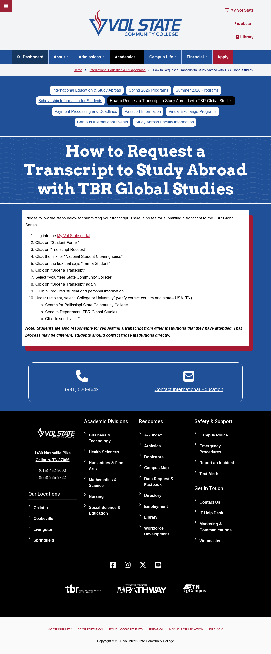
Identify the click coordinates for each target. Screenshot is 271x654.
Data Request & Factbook (158, 482)
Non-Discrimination (186, 629)
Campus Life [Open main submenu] (162, 57)
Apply (222, 57)
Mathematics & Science (103, 483)
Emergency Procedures (210, 449)
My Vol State (239, 10)
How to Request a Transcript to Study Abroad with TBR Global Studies (171, 101)
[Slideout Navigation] (6, 6)
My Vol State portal (73, 236)
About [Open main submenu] (61, 57)
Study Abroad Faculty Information (165, 122)
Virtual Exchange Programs (192, 111)
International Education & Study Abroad (86, 90)
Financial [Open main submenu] (197, 57)
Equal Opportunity (126, 629)
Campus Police (213, 435)
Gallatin (40, 508)
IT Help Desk (211, 513)
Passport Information (143, 111)
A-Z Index (153, 435)
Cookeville (43, 518)
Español (156, 629)
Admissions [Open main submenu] (92, 57)
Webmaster (210, 541)
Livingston (43, 529)
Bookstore (154, 457)
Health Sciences (104, 452)
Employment (156, 506)
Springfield (43, 540)
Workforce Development (156, 531)
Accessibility (60, 629)
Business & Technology (100, 438)
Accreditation (90, 629)
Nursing (96, 496)
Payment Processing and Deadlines (86, 111)
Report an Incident (216, 463)
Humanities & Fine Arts (106, 466)
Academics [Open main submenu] (127, 57)
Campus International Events (102, 122)
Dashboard (30, 57)
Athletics (152, 446)
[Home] (135, 22)
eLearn (244, 24)
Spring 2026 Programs (148, 90)
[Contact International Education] (189, 381)
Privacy (216, 629)
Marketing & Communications (215, 527)
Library (245, 37)
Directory (152, 495)
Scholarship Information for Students (70, 101)
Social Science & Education (104, 510)
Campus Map (156, 468)
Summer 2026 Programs (197, 90)
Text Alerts (209, 474)
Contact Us (209, 502)
